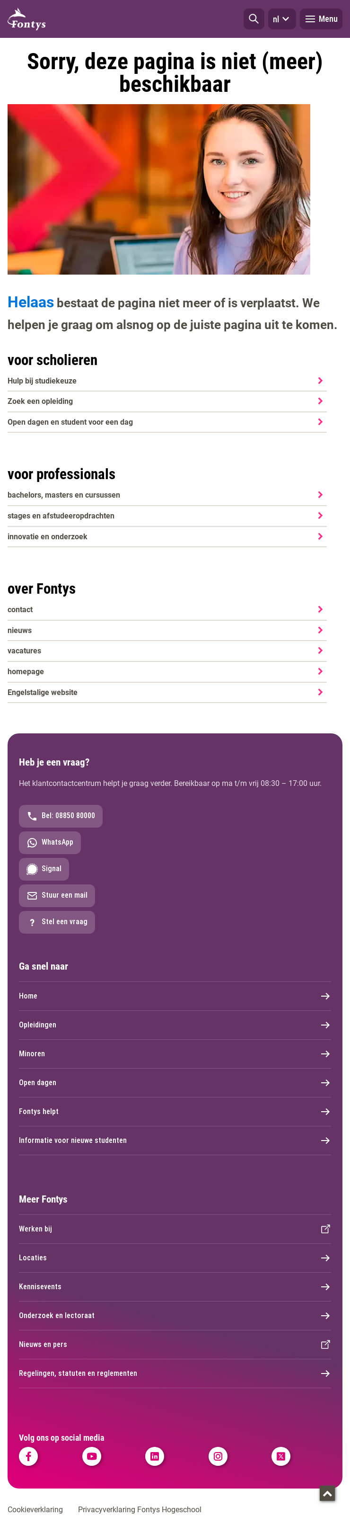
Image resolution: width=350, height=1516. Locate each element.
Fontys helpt (175, 1111)
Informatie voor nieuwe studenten (175, 1140)
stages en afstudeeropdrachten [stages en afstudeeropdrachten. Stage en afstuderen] (61, 515)
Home (175, 996)
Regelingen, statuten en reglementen (175, 1373)
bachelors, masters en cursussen (64, 494)
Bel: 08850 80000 (60, 816)
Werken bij (175, 1229)
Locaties (175, 1258)
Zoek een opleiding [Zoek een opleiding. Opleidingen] (40, 401)
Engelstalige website (43, 692)
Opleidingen (175, 1025)
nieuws (20, 630)
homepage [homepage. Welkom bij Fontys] (26, 671)
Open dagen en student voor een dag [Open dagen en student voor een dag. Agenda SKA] (70, 422)
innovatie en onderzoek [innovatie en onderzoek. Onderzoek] (48, 536)
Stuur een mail (57, 895)
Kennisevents (175, 1287)
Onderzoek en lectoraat (175, 1315)
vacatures (24, 650)
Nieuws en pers (175, 1344)
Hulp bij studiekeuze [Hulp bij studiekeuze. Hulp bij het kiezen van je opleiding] (42, 380)
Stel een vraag (57, 922)
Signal (43, 869)
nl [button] (282, 19)
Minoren (175, 1054)
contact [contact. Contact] (20, 609)
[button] (254, 19)
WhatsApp (49, 842)
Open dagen (175, 1082)
